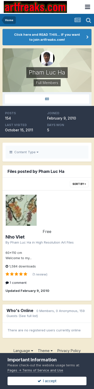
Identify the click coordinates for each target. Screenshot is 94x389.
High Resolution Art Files (55, 242)
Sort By (79, 183)
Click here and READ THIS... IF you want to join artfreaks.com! (47, 37)
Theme (45, 350)
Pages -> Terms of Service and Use (35, 370)
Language (23, 350)
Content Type (24, 152)
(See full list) (28, 316)
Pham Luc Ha (20, 242)
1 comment (16, 283)
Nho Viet (15, 237)
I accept (47, 381)
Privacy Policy (69, 350)
